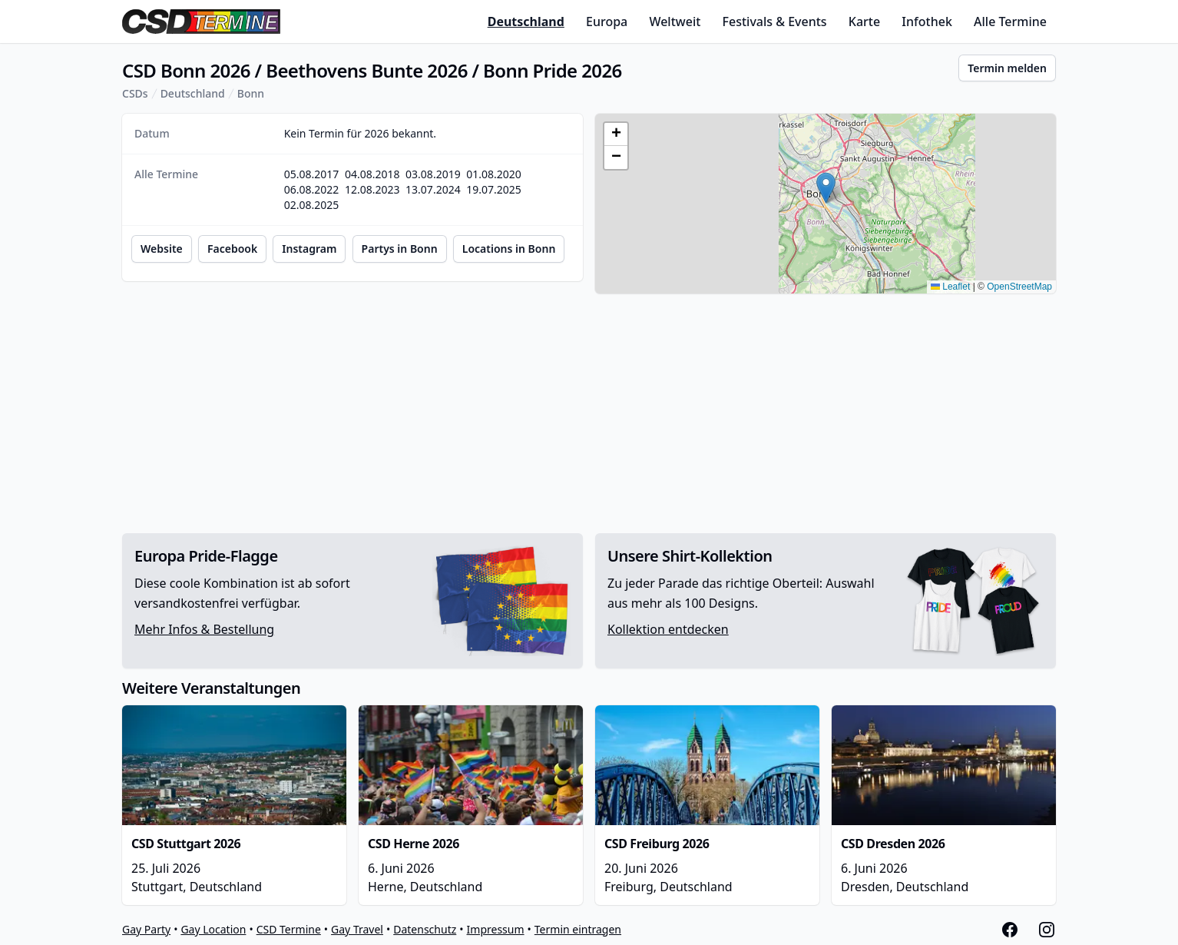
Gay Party (146, 929)
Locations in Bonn (509, 248)
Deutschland (526, 21)
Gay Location (213, 929)
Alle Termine (1010, 21)
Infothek (926, 21)
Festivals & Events (775, 21)
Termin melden (1007, 68)
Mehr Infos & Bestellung (204, 629)
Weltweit (674, 21)
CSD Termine (288, 929)
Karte (864, 21)
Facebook (232, 248)
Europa (606, 21)
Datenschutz (424, 929)
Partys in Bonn (400, 248)
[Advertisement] (589, 413)
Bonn (250, 93)
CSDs (135, 93)
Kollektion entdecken (668, 629)
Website (162, 248)
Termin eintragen (577, 929)
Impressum (495, 929)
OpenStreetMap (1019, 286)
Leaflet (950, 286)
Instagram (309, 248)
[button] (826, 188)
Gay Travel (357, 929)
